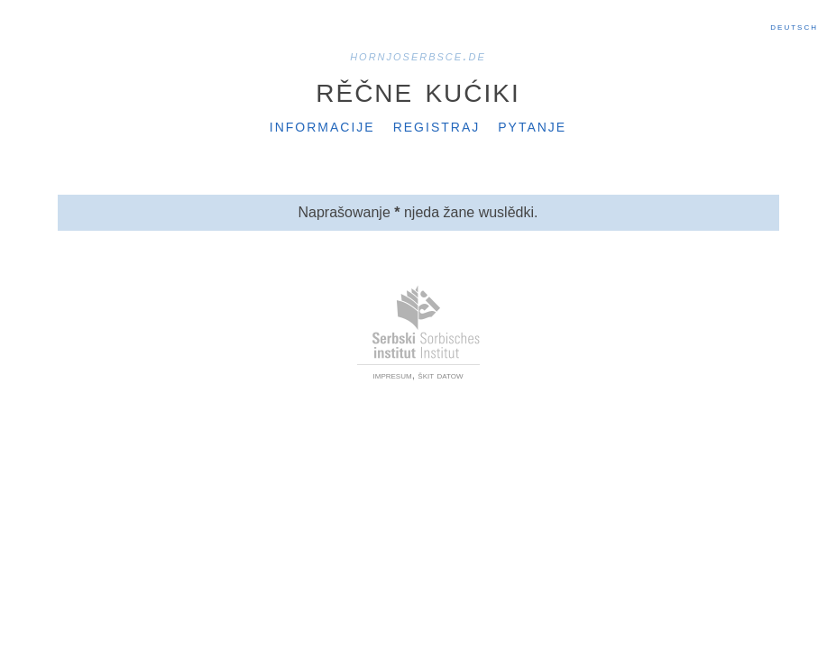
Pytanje (532, 125)
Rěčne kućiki (417, 89)
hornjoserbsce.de (418, 55)
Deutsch (794, 26)
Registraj (437, 125)
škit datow (440, 375)
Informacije (322, 125)
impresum (392, 375)
